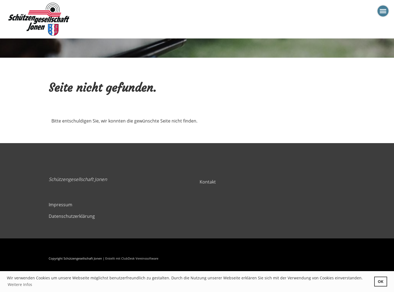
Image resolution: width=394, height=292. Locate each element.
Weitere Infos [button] (20, 284)
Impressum (60, 205)
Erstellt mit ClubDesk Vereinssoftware (131, 258)
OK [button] (380, 281)
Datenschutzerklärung (72, 216)
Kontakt (208, 182)
